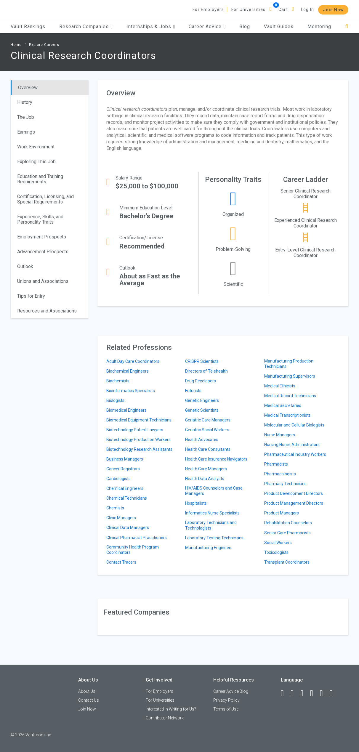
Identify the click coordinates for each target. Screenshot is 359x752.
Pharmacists (276, 464)
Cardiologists (118, 478)
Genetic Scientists (202, 410)
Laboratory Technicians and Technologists (211, 525)
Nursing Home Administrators (292, 444)
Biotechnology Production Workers (138, 439)
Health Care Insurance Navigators (216, 459)
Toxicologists (276, 552)
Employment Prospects (41, 237)
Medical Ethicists (279, 386)
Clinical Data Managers (127, 527)
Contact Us (88, 700)
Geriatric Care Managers (207, 420)
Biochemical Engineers (127, 371)
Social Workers (278, 542)
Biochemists (117, 381)
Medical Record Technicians (290, 395)
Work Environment (36, 147)
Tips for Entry (31, 296)
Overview (28, 87)
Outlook (25, 266)
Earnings (26, 132)
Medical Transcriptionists (287, 415)
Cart (283, 9)
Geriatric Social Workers (207, 429)
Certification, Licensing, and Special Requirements (45, 199)
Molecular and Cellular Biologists (294, 425)
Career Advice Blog (230, 691)
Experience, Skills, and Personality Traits (40, 219)
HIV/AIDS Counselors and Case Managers (214, 491)
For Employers (208, 9)
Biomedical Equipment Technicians (139, 420)
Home (16, 45)
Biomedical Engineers (126, 410)
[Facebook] (285, 693)
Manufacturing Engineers (209, 547)
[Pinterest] (324, 693)
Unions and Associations (42, 281)
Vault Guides (279, 26)
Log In (307, 9)
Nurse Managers (279, 434)
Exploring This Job (36, 161)
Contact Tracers (121, 562)
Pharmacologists (280, 474)
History (24, 102)
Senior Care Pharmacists (287, 532)
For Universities (248, 9)
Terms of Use (225, 709)
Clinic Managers (121, 517)
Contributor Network (165, 718)
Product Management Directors (293, 503)
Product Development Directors (293, 493)
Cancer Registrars (123, 468)
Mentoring (319, 26)
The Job (25, 117)
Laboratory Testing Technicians (214, 537)
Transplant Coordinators (287, 562)
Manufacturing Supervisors (289, 376)
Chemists (115, 508)
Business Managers (124, 459)
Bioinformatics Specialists (130, 390)
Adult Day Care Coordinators (132, 361)
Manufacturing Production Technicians (288, 364)
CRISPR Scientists (202, 361)
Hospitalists (196, 503)
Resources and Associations (47, 311)
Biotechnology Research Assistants (139, 449)
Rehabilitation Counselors (288, 522)
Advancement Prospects (42, 251)
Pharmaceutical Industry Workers (295, 454)
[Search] (346, 26)
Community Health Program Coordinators (132, 550)
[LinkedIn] (295, 693)
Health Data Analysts (204, 478)
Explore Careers (44, 45)
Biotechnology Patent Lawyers (134, 429)
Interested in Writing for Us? (171, 709)
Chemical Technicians (126, 498)
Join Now (333, 9)
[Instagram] (314, 693)
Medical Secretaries (282, 405)
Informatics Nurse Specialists (212, 513)
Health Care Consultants (207, 449)
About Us (86, 691)
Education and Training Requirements (40, 179)
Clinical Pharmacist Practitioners (136, 537)
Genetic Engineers (202, 400)
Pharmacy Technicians (285, 483)
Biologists (115, 400)
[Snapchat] (334, 693)
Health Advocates (201, 439)
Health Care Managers (206, 468)
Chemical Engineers (124, 488)
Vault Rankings (28, 26)
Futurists (193, 390)
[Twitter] (304, 693)
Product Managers (281, 513)
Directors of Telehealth (206, 371)
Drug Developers (200, 381)
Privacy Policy (226, 700)
